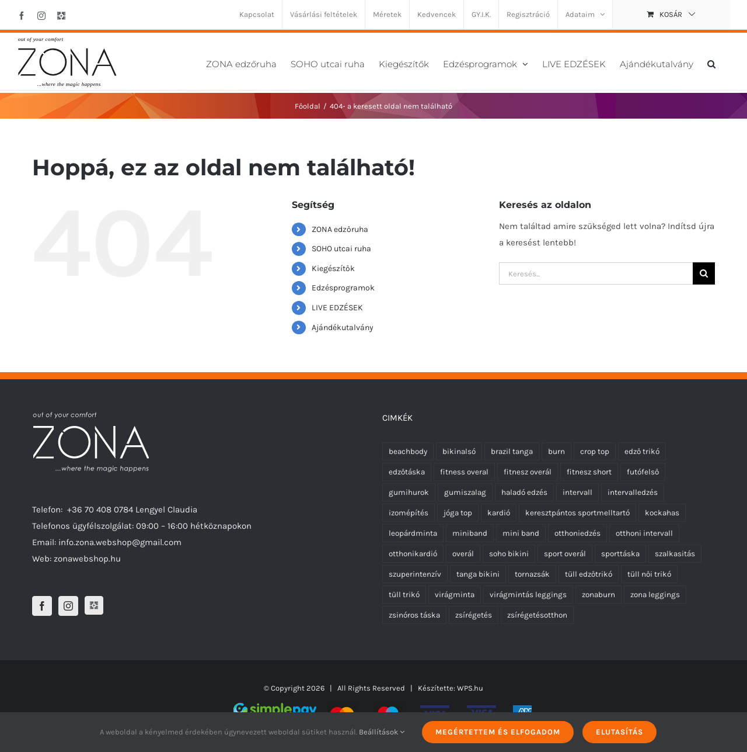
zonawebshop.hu (87, 558)
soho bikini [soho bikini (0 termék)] (509, 553)
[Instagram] (68, 606)
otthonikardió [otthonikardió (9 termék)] (413, 553)
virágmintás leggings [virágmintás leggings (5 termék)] (528, 594)
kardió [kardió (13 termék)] (498, 512)
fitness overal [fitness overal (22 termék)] (464, 471)
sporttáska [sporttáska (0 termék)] (620, 553)
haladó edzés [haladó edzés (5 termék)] (524, 492)
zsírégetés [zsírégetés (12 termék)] (473, 615)
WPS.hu (470, 688)
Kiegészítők (333, 268)
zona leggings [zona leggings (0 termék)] (655, 594)
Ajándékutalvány (343, 327)
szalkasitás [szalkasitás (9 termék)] (675, 553)
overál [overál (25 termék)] (463, 553)
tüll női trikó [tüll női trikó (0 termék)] (649, 574)
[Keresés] (704, 273)
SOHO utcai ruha (341, 249)
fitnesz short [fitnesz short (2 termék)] (589, 471)
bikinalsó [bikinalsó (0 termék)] (459, 451)
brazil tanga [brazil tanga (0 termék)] (512, 451)
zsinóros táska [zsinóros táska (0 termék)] (414, 615)
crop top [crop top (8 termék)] (594, 451)
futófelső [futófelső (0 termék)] (643, 471)
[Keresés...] (596, 273)
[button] (711, 63)
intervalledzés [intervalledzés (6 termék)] (633, 492)
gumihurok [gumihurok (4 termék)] (409, 492)
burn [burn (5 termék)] (556, 451)
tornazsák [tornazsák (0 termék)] (532, 574)
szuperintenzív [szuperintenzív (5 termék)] (415, 574)
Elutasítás (619, 731)
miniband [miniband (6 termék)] (469, 533)
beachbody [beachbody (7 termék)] (408, 451)
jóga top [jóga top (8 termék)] (458, 512)
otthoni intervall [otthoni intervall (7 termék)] (644, 533)
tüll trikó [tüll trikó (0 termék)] (404, 594)
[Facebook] (42, 606)
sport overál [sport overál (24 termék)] (565, 553)
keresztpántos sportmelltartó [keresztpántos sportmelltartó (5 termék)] (577, 512)
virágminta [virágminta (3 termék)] (454, 594)
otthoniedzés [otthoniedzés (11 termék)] (577, 533)
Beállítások (381, 731)
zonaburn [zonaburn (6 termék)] (598, 594)
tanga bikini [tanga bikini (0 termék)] (478, 574)
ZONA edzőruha (340, 229)
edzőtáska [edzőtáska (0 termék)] (407, 471)
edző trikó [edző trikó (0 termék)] (641, 451)
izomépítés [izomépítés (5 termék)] (408, 512)
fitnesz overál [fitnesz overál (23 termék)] (527, 471)
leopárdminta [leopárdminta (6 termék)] (413, 533)
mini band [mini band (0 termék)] (520, 533)
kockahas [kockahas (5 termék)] (662, 512)
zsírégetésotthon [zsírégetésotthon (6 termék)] (537, 615)
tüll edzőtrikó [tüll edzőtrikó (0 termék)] (588, 574)
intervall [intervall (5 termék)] (577, 492)
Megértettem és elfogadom (497, 731)
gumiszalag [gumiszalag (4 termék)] (465, 492)
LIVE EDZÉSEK (337, 308)
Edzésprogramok (343, 288)
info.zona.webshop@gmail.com (119, 542)
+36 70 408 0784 (100, 509)
